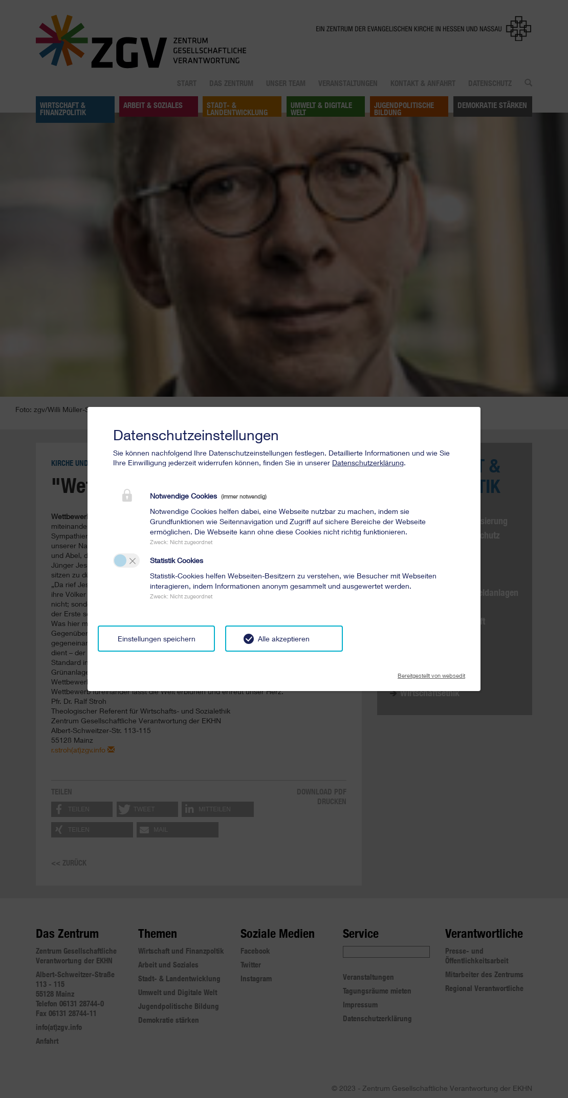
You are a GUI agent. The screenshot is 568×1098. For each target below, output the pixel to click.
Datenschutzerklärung (368, 462)
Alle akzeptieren (284, 638)
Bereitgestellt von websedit (431, 672)
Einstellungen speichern (156, 638)
